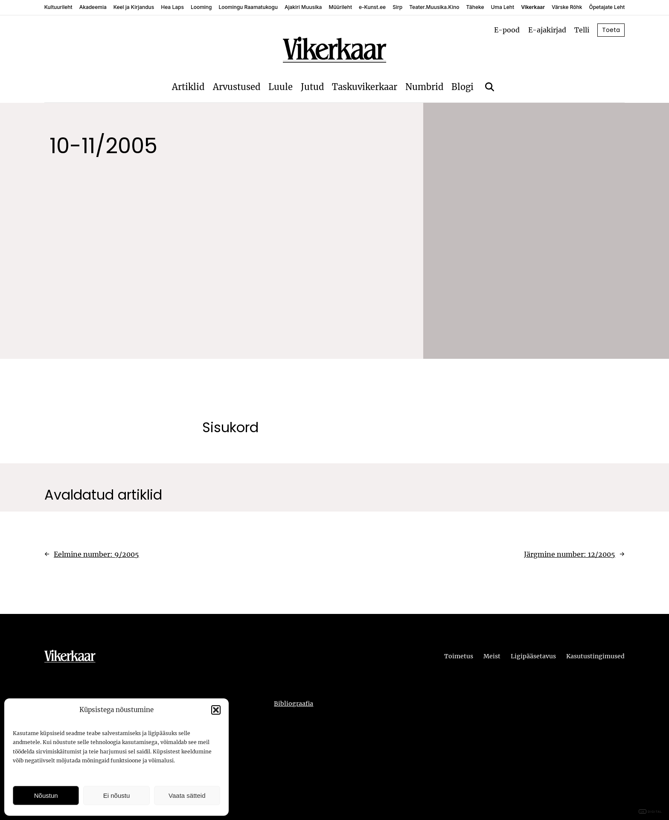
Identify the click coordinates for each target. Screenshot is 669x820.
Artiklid (188, 86)
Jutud (312, 86)
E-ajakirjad (547, 30)
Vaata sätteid (187, 795)
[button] (216, 710)
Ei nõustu (116, 795)
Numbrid (424, 86)
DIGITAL (650, 811)
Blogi (462, 86)
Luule (280, 86)
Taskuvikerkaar (364, 86)
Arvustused (236, 86)
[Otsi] (489, 86)
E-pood (507, 30)
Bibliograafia (293, 703)
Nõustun (46, 795)
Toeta (611, 30)
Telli (581, 30)
